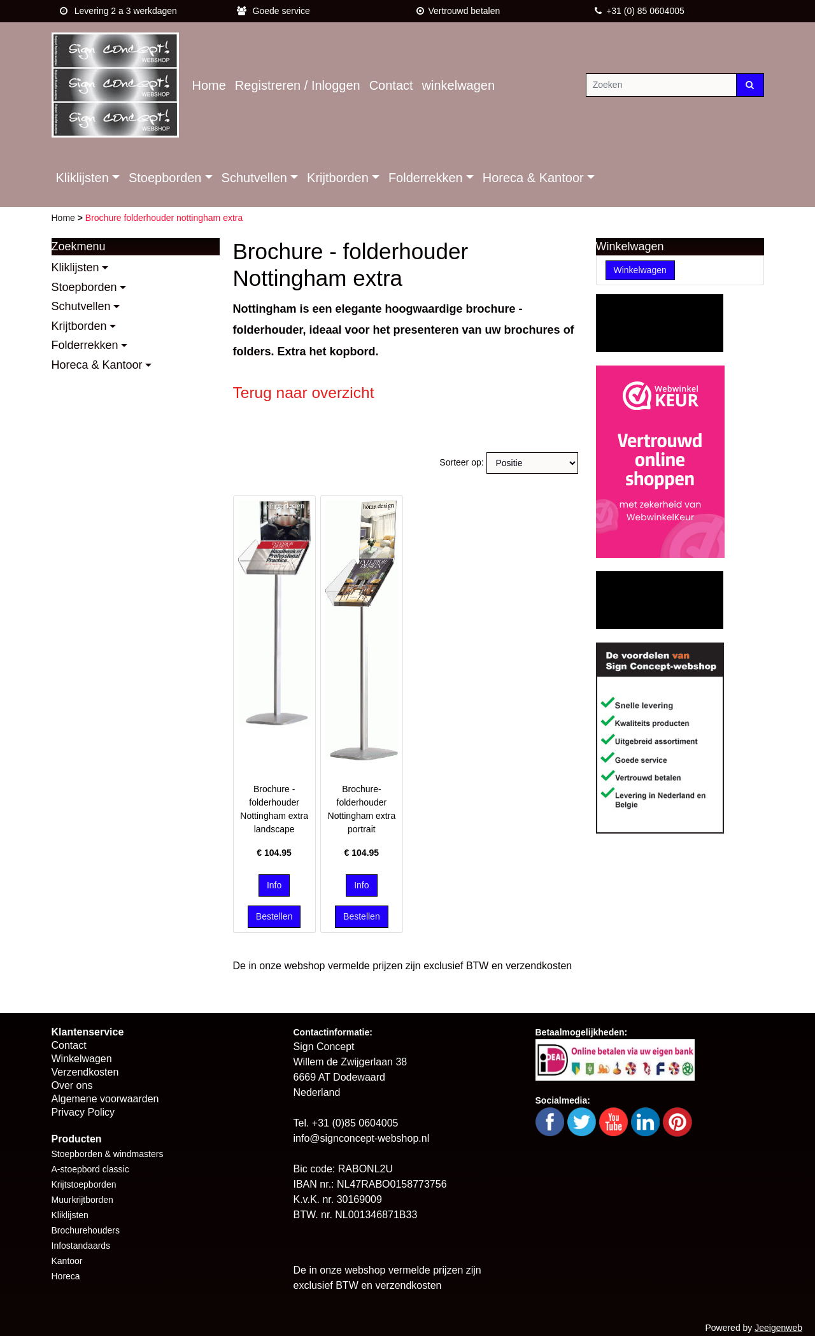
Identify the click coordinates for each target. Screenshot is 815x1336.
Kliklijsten (82, 178)
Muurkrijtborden (82, 1200)
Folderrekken (425, 178)
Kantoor (67, 1261)
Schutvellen (254, 178)
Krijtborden (338, 178)
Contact (391, 85)
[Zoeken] (661, 85)
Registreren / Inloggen (297, 85)
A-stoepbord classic (90, 1169)
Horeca (66, 1276)
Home (209, 85)
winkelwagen (458, 85)
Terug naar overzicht (303, 392)
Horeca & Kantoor (533, 178)
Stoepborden (165, 178)
